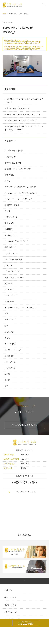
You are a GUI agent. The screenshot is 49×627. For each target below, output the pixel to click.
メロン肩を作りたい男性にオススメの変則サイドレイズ (24, 100)
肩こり (7, 211)
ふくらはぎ (9, 332)
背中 (6, 386)
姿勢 (6, 314)
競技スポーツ (10, 247)
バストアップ (10, 362)
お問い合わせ (10, 605)
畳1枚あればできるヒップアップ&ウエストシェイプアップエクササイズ (24, 128)
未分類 (7, 380)
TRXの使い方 (10, 157)
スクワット (9, 290)
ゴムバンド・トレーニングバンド (18, 199)
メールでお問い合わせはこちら (24, 425)
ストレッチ (9, 302)
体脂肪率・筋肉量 (12, 205)
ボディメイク (10, 320)
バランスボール (11, 217)
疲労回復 (8, 283)
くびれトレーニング (13, 350)
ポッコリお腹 (10, 344)
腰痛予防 (8, 265)
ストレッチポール (12, 235)
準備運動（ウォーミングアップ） (18, 169)
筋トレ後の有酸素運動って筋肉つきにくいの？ (24, 114)
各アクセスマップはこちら (25, 491)
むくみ (7, 181)
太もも (7, 338)
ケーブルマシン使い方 (14, 151)
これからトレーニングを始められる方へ (21, 193)
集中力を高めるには (13, 163)
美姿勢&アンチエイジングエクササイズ (21, 120)
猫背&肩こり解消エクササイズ (17, 108)
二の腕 (7, 374)
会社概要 (9, 590)
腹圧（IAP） (10, 223)
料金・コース (10, 597)
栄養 (6, 326)
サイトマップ (10, 612)
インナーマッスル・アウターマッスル (20, 308)
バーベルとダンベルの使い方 (16, 241)
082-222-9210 (26, 623)
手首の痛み (9, 175)
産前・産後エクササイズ (15, 277)
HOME (5, 13)
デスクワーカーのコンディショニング (20, 187)
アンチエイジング (12, 271)
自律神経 (8, 229)
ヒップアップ (10, 368)
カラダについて (11, 253)
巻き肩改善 (9, 356)
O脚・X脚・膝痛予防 (13, 259)
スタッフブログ (11, 296)
